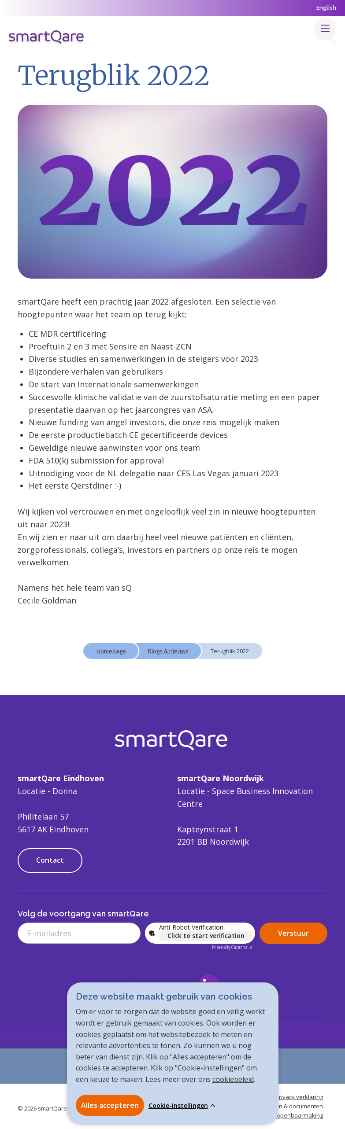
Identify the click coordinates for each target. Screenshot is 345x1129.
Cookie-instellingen (178, 1105)
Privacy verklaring (299, 1097)
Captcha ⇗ (231, 947)
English (326, 7)
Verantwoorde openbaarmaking (280, 1115)
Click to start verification (206, 935)
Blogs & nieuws (168, 651)
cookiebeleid (233, 1079)
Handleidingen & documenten (283, 1106)
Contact (50, 860)
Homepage (111, 651)
